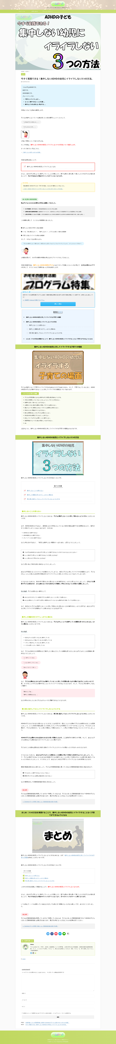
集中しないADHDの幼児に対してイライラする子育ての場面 (43, 317)
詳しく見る (58, 304)
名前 (24, 993)
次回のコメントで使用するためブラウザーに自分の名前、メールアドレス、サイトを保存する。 (47, 1013)
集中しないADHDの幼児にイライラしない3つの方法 (40, 322)
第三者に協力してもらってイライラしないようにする (44, 333)
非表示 (60, 312)
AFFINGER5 (65, 1041)
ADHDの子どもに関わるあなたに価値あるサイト (58, 1039)
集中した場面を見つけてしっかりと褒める (41, 329)
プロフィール (22, 11)
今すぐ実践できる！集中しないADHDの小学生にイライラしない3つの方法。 (46, 1024)
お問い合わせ (34, 11)
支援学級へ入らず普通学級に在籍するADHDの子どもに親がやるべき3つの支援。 (47, 1022)
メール (24, 1000)
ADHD (23, 959)
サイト (23, 1006)
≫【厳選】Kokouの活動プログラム (33, 300)
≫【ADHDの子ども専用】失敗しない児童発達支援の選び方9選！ (40, 801)
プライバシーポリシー (47, 11)
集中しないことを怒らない (36, 325)
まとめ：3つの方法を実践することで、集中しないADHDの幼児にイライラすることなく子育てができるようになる (59, 339)
